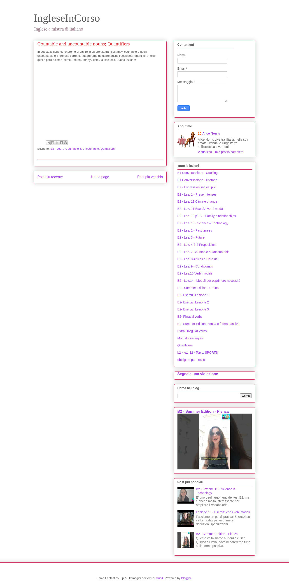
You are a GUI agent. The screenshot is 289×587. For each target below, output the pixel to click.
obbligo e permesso (191, 360)
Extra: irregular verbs (192, 331)
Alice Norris (211, 133)
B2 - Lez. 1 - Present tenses (197, 194)
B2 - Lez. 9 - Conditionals (195, 266)
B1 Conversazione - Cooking (197, 173)
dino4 (159, 578)
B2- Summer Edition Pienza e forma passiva (208, 324)
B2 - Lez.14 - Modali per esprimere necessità (208, 280)
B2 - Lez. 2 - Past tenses (194, 230)
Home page (100, 177)
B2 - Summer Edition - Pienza (203, 411)
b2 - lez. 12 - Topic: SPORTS (197, 352)
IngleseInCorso (67, 18)
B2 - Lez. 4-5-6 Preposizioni (197, 244)
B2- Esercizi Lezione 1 (193, 295)
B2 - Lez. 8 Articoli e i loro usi (197, 259)
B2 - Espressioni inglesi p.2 (196, 187)
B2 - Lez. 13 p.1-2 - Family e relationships (206, 216)
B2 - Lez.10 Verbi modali (194, 273)
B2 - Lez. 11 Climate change (197, 201)
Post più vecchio (150, 177)
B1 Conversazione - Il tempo (197, 180)
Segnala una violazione (197, 374)
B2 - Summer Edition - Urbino (198, 288)
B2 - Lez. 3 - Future (191, 237)
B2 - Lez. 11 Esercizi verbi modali (200, 209)
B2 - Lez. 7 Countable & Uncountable (74, 148)
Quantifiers (107, 148)
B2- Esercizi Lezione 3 (193, 309)
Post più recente (50, 177)
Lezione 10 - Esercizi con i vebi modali (223, 512)
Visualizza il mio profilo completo (220, 152)
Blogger (186, 578)
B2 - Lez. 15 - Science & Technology (202, 223)
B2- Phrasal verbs (190, 316)
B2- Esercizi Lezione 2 (193, 302)
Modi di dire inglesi (190, 338)
